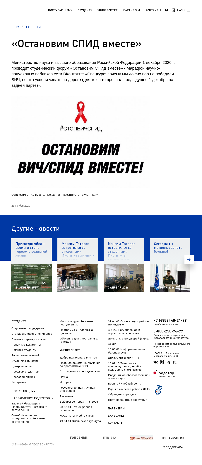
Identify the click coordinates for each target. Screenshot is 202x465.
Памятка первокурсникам (28, 339)
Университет (107, 10)
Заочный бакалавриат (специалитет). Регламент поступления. (29, 406)
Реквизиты (67, 396)
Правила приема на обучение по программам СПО (80, 364)
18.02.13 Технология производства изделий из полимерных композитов (125, 366)
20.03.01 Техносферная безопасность (76, 408)
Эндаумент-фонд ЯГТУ (124, 357)
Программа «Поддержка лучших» (76, 331)
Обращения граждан (122, 394)
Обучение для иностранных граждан (79, 340)
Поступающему (60, 10)
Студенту (85, 10)
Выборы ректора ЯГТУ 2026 (79, 401)
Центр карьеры (21, 366)
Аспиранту (18, 382)
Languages (116, 415)
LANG (181, 10)
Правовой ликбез (23, 376)
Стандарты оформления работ (32, 333)
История (65, 382)
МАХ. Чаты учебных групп (77, 415)
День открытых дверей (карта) (129, 338)
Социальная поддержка (27, 328)
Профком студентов (25, 371)
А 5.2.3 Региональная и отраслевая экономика (124, 331)
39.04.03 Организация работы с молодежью (129, 323)
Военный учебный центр (124, 383)
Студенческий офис (24, 360)
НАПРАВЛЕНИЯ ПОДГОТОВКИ (32, 398)
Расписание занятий (25, 355)
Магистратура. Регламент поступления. (77, 323)
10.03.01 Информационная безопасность (126, 351)
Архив (112, 343)
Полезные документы (26, 344)
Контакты (153, 10)
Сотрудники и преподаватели (80, 371)
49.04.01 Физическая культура (80, 421)
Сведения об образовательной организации (129, 376)
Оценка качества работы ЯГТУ (129, 389)
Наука (64, 376)
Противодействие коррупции (127, 399)
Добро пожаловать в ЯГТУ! (78, 357)
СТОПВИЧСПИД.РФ (86, 194)
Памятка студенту (23, 349)
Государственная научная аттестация (77, 389)
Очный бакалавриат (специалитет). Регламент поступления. (29, 418)
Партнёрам (131, 10)
